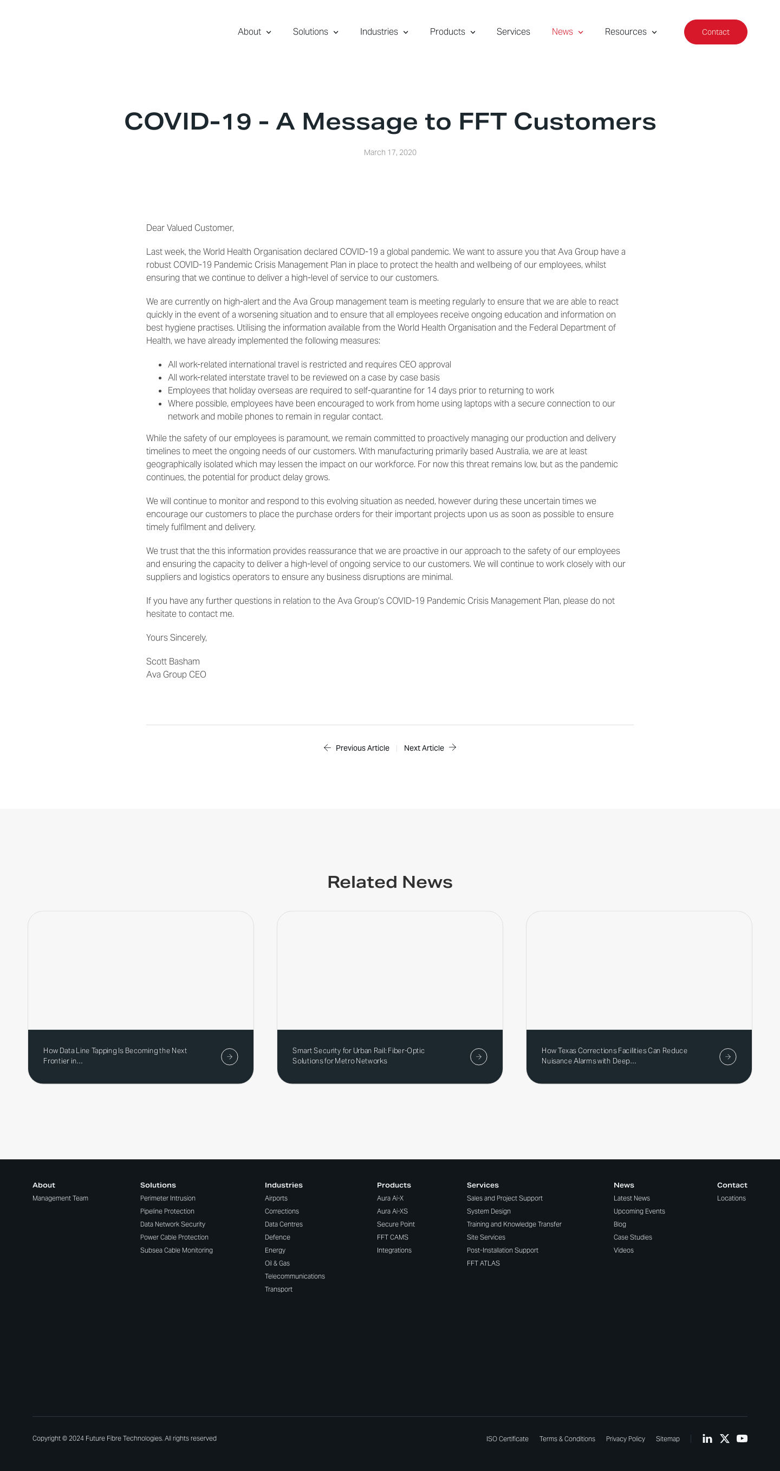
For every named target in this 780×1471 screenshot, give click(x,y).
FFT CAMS (392, 1237)
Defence (277, 1237)
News (567, 31)
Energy (275, 1250)
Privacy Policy (625, 1439)
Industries (384, 31)
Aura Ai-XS (392, 1211)
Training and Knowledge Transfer (514, 1224)
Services (513, 31)
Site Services (486, 1237)
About (254, 31)
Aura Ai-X (390, 1198)
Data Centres (284, 1224)
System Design (489, 1211)
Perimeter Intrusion (168, 1198)
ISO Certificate (507, 1439)
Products (453, 31)
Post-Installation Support (502, 1250)
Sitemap (668, 1439)
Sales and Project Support (505, 1198)
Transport (278, 1289)
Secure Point (396, 1224)
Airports (276, 1198)
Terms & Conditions (567, 1439)
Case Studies (633, 1237)
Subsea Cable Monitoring (176, 1250)
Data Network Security (172, 1224)
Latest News (632, 1198)
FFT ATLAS (483, 1263)
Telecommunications (295, 1276)
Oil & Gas (277, 1263)
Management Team (60, 1198)
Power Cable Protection (174, 1237)
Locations (731, 1198)
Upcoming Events (639, 1211)
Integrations (394, 1250)
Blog (620, 1224)
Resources (631, 31)
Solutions (316, 31)
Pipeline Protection (167, 1211)
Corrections (282, 1211)
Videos (624, 1250)
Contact (716, 32)
